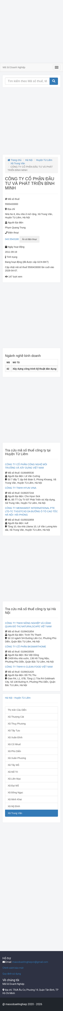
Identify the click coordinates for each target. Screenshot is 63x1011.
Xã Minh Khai (15, 799)
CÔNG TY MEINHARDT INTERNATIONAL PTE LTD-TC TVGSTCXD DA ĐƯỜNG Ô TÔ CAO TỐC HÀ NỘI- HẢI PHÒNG (31, 511)
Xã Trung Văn (18, 163)
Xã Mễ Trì (13, 772)
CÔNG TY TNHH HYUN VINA (20, 488)
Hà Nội (28, 160)
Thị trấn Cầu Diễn (17, 710)
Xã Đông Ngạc (15, 792)
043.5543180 (12, 239)
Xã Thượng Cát (16, 716)
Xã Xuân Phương (17, 758)
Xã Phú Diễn (14, 751)
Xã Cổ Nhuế (14, 744)
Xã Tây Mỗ (13, 765)
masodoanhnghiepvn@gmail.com (30, 962)
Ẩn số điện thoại (29, 239)
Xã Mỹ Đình (14, 806)
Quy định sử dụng (12, 973)
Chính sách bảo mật (13, 967)
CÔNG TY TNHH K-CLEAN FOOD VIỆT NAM (29, 666)
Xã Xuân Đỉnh (15, 737)
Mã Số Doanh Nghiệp (14, 67)
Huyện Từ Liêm (44, 160)
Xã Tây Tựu (14, 730)
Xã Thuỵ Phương (17, 723)
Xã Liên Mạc (14, 778)
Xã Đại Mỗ (13, 785)
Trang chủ (15, 160)
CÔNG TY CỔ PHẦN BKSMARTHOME (25, 646)
